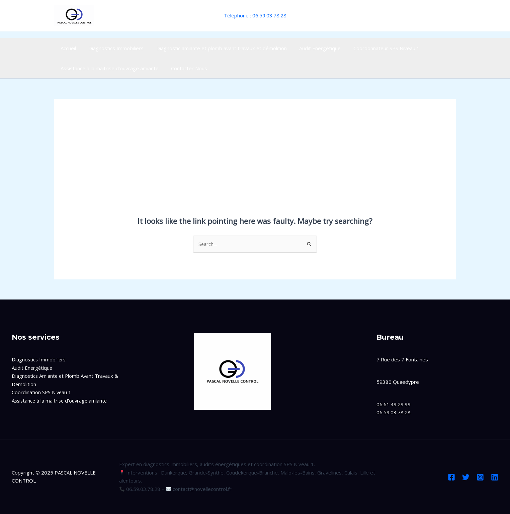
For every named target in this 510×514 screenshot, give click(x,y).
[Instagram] (480, 477)
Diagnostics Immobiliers (112, 48)
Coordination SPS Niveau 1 (42, 392)
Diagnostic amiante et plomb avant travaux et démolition (215, 48)
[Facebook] (451, 477)
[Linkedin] (494, 477)
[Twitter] (466, 477)
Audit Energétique (311, 48)
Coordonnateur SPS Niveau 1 (375, 48)
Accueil (67, 48)
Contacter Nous (185, 68)
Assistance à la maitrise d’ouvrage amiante (108, 68)
